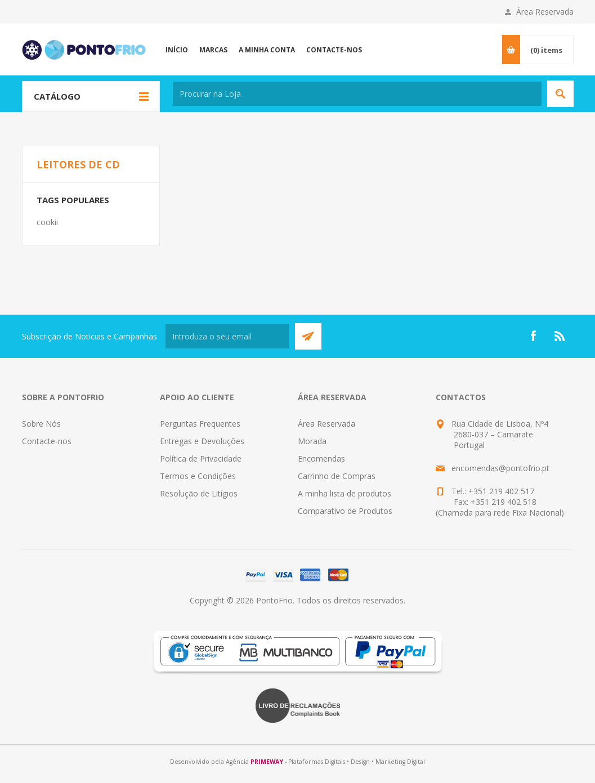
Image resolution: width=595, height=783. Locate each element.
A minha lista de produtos (344, 493)
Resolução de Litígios (199, 493)
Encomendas (321, 458)
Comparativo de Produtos (345, 510)
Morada (312, 441)
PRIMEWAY (266, 762)
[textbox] (357, 94)
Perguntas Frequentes (200, 423)
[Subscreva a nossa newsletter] (227, 336)
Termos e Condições (198, 476)
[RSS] (560, 336)
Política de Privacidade (200, 458)
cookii (47, 222)
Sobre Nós (41, 423)
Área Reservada (545, 11)
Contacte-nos (46, 441)
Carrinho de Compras (336, 476)
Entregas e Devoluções (202, 441)
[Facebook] (533, 336)
